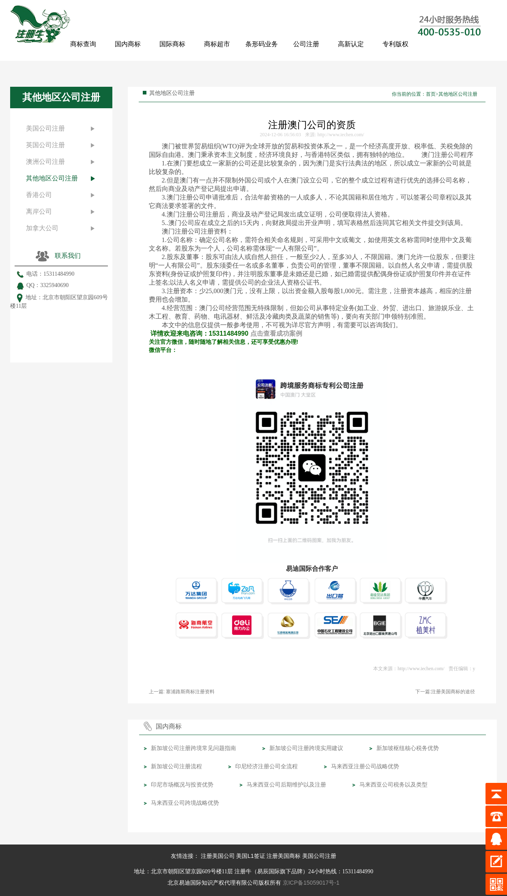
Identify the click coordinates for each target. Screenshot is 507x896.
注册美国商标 (283, 856)
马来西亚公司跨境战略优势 (185, 803)
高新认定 (351, 44)
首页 (431, 94)
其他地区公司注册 (52, 178)
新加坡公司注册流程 (176, 766)
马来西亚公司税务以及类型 (393, 784)
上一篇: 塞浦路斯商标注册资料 (182, 692)
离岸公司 (39, 211)
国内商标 (128, 44)
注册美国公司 (218, 856)
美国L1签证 (250, 856)
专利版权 (395, 44)
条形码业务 (261, 44)
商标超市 (217, 44)
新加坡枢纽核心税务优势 (407, 748)
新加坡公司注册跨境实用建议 (306, 748)
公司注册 (306, 44)
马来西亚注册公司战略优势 (365, 766)
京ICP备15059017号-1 (311, 882)
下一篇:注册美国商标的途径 (445, 692)
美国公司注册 (45, 128)
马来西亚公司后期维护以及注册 (286, 784)
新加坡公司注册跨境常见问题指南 (193, 748)
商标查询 (83, 44)
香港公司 (39, 194)
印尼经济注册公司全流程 (266, 766)
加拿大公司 (42, 228)
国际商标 (172, 44)
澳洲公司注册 (45, 161)
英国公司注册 (45, 144)
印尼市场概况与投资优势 (182, 784)
